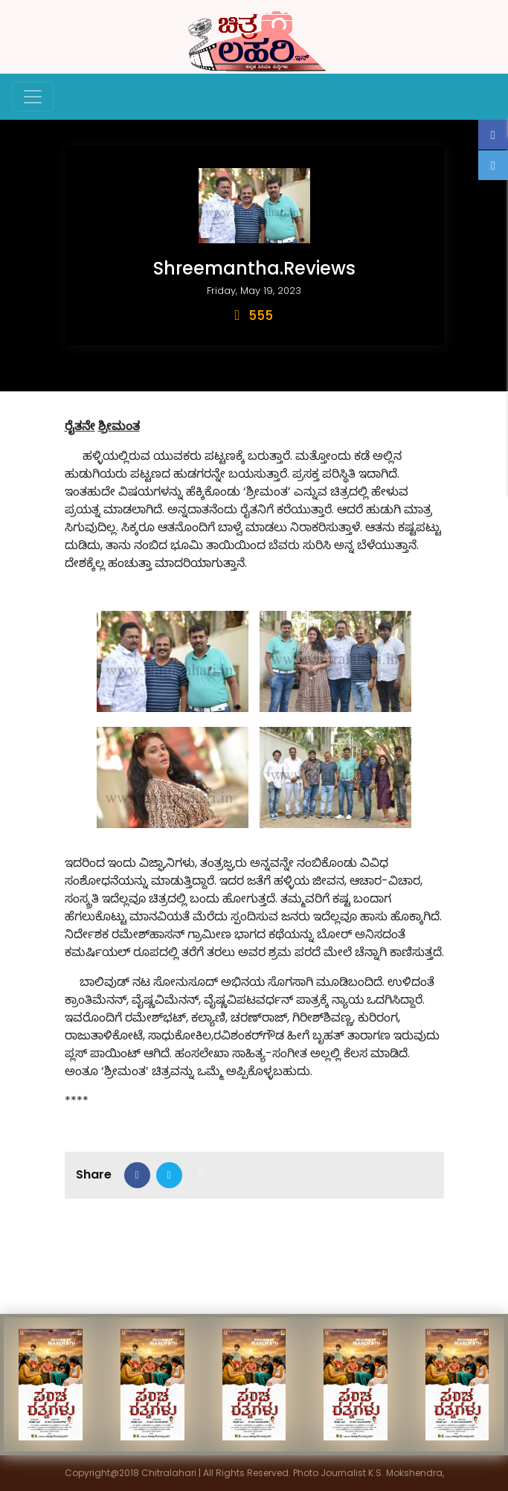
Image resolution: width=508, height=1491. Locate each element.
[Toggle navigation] (33, 97)
